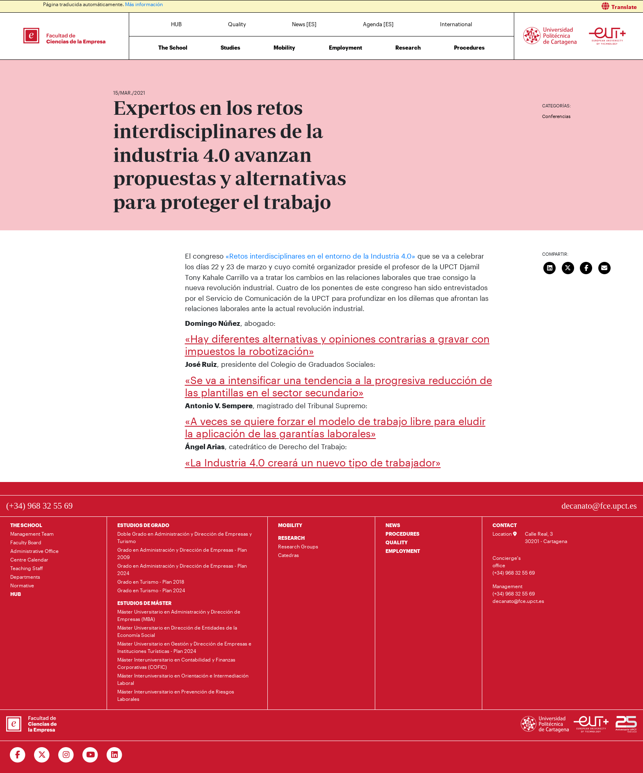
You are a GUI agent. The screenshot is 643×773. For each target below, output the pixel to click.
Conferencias (556, 116)
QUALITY (396, 542)
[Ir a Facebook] (18, 755)
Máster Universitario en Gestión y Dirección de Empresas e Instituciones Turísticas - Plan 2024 (184, 647)
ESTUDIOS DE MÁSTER (144, 603)
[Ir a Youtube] (90, 755)
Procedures (469, 47)
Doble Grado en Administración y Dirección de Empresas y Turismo (184, 537)
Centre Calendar (29, 559)
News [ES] (304, 24)
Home (120, 68)
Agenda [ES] (378, 24)
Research (408, 47)
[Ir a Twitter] (42, 755)
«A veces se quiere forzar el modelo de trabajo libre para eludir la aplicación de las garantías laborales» (335, 427)
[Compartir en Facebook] (586, 267)
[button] (485, 6)
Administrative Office (34, 551)
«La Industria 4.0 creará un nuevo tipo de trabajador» (313, 462)
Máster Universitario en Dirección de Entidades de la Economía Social (177, 631)
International (456, 24)
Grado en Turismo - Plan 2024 (151, 590)
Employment (345, 47)
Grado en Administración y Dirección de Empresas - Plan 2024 (182, 569)
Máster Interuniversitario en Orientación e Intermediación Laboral (183, 679)
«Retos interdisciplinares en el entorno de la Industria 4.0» (320, 256)
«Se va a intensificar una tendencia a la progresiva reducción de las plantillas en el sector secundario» (338, 385)
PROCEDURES (402, 534)
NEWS (392, 525)
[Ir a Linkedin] (114, 755)
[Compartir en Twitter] (568, 267)
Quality (237, 24)
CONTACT (505, 525)
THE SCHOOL (26, 525)
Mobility (284, 47)
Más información (144, 4)
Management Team (32, 534)
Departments (25, 577)
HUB (176, 24)
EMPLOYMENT (402, 551)
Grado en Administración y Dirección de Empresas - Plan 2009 (182, 553)
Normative (22, 585)
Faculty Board (25, 542)
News (135, 68)
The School (172, 47)
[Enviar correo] (604, 267)
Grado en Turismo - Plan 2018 (150, 581)
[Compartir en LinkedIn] (550, 267)
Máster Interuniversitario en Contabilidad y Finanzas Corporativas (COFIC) (176, 663)
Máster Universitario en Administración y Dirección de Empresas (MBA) (178, 615)
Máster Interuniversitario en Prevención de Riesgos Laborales (175, 695)
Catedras (288, 555)
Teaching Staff (26, 568)
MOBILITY (290, 525)
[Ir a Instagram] (66, 755)
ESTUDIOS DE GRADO (143, 525)
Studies (230, 47)
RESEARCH (291, 538)
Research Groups (298, 546)
